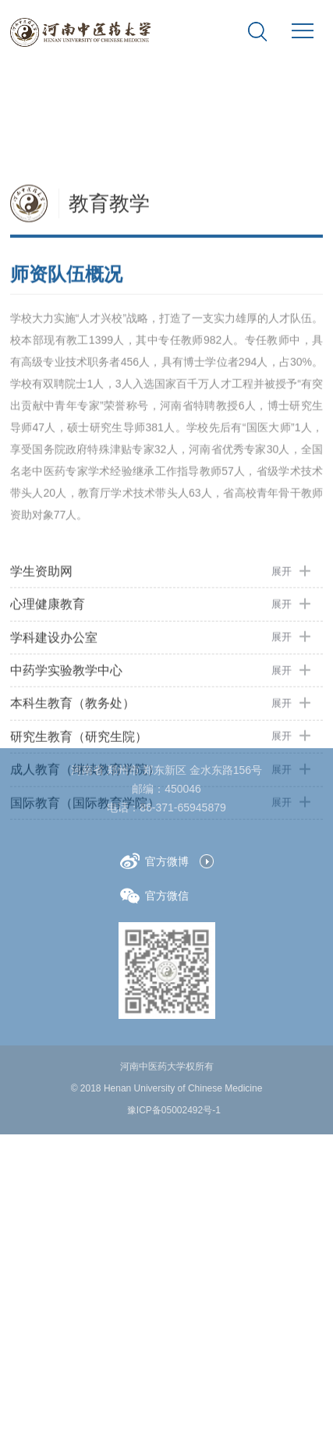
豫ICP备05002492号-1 (174, 1110)
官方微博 (154, 861)
